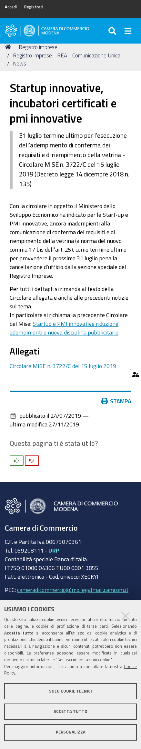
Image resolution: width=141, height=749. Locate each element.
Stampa (116, 401)
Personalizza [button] (71, 732)
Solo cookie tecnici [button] (70, 691)
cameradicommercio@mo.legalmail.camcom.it (72, 590)
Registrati (33, 7)
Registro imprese (38, 47)
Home (9, 47)
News (19, 63)
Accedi (11, 7)
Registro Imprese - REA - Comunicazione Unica (66, 55)
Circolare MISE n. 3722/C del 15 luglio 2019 (63, 366)
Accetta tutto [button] (70, 711)
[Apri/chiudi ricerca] (113, 31)
